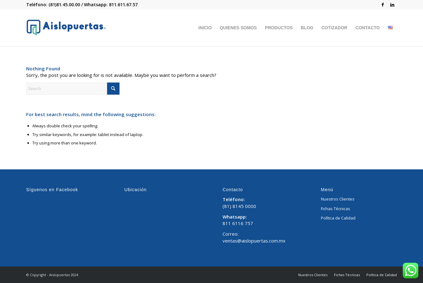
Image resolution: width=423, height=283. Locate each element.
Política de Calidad (338, 218)
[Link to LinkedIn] (392, 4)
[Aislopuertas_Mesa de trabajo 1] (66, 27)
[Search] (73, 89)
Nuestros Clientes (338, 199)
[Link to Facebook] (382, 4)
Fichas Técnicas (335, 208)
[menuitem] (205, 27)
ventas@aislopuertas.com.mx (254, 241)
